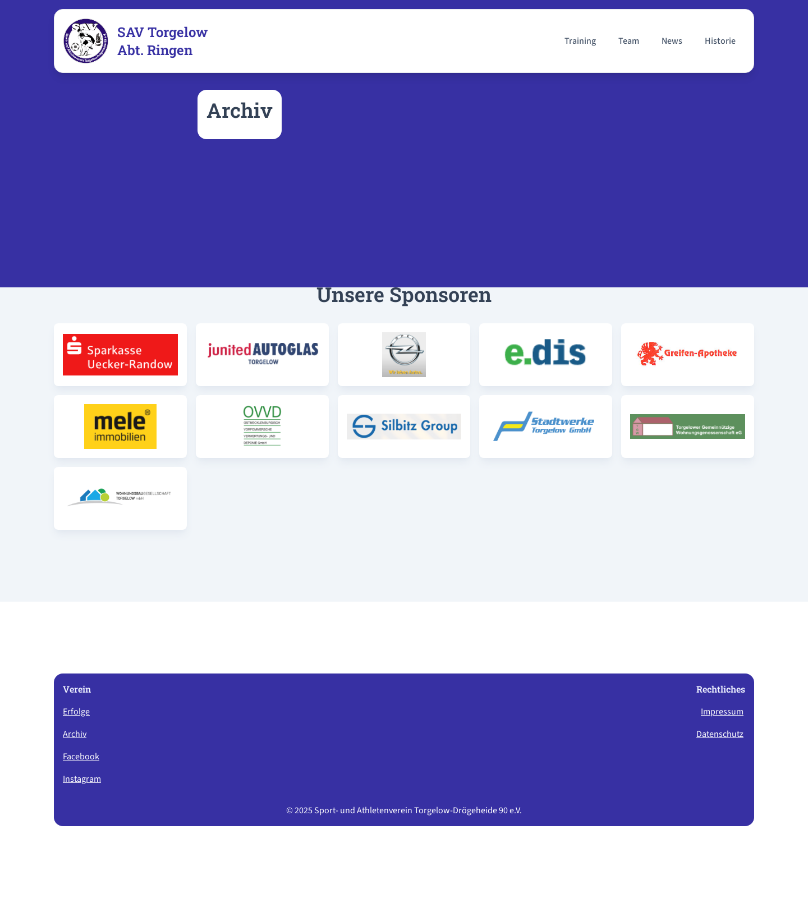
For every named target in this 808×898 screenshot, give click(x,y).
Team (628, 41)
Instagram (82, 779)
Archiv (74, 734)
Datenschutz (719, 734)
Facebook (81, 756)
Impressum (722, 711)
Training (580, 41)
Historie (720, 41)
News (672, 41)
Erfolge (76, 711)
